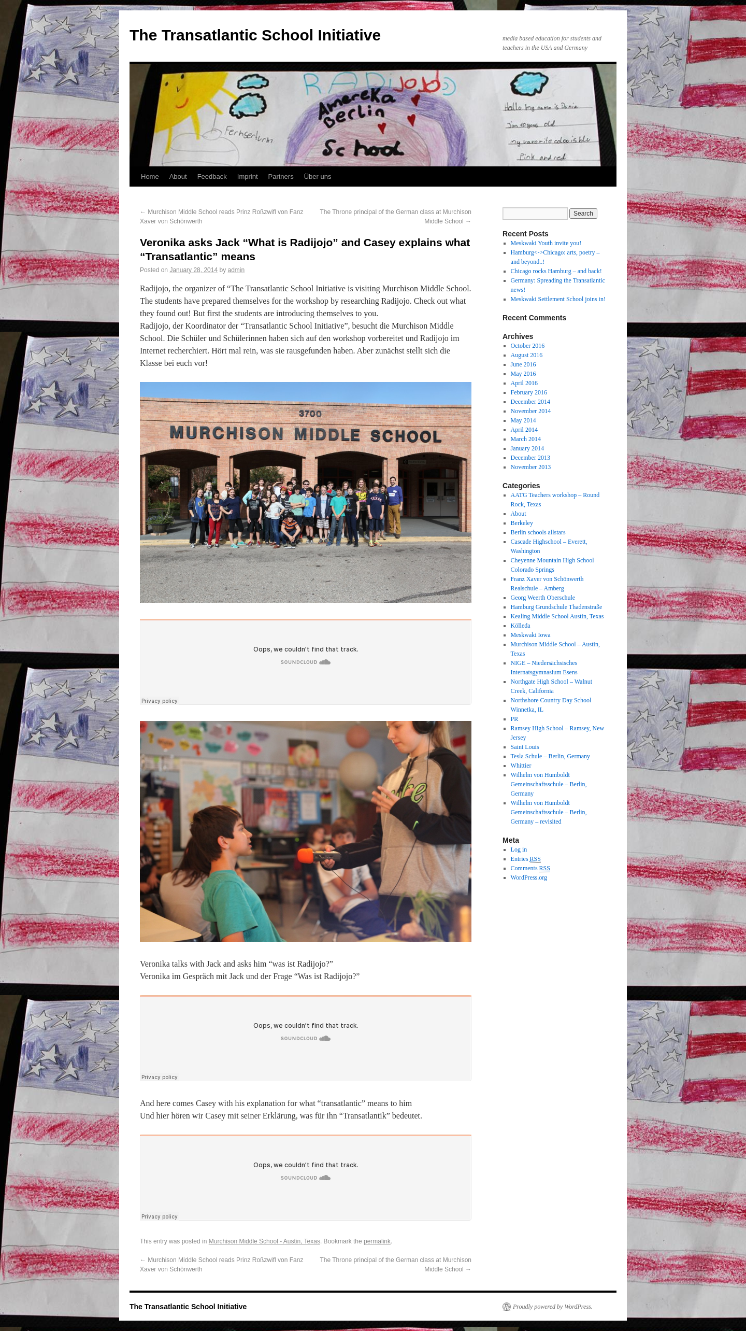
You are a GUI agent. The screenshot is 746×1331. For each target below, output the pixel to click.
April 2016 (524, 383)
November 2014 (531, 411)
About (178, 176)
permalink (377, 1241)
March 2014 (526, 439)
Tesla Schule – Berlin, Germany (550, 756)
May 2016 (523, 373)
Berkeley (522, 523)
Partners (281, 176)
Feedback (212, 176)
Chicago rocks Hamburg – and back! (556, 271)
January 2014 (527, 448)
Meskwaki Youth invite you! (546, 243)
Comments (530, 868)
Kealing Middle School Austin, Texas (557, 616)
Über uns (318, 176)
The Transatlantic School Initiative (255, 35)
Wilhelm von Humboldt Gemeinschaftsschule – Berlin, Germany (549, 784)
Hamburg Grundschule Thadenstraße (556, 607)
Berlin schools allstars (538, 532)
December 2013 (530, 457)
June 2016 (523, 364)
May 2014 (523, 420)
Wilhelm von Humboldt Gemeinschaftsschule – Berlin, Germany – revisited (549, 812)
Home (150, 176)
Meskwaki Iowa (531, 635)
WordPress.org (529, 877)
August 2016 (527, 355)
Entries (526, 859)
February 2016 (529, 392)
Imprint (247, 176)
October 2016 (528, 345)
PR (515, 719)
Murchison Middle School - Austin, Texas (264, 1241)
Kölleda (520, 625)
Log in (519, 849)
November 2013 (531, 467)
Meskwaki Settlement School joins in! (558, 299)
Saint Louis (525, 747)
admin (236, 270)
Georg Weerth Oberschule (543, 597)
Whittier (521, 765)
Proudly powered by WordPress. (553, 1306)
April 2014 (524, 429)
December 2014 (530, 401)
